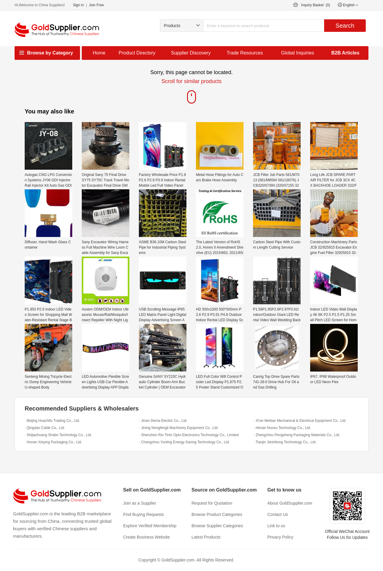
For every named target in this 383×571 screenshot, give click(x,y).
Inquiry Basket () (315, 5)
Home (99, 52)
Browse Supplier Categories (217, 525)
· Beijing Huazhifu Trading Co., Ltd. (52, 421)
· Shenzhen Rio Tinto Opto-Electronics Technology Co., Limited (189, 435)
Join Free (96, 5)
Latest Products (206, 537)
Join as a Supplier (139, 503)
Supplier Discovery (191, 52)
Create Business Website (146, 537)
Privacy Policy (280, 537)
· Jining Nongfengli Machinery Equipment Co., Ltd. (179, 428)
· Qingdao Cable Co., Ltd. (45, 428)
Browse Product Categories (217, 514)
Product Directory (137, 52)
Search (344, 25)
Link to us (276, 525)
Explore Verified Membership (149, 525)
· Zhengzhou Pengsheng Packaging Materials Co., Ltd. (297, 435)
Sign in (78, 5)
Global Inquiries (297, 52)
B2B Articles (345, 52)
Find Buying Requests (143, 514)
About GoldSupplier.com (289, 503)
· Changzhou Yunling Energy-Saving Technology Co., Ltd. (184, 442)
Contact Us (277, 514)
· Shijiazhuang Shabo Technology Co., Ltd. (58, 435)
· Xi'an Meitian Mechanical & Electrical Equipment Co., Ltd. (300, 421)
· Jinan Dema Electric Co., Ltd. (163, 421)
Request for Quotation (212, 503)
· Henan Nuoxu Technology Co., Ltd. (282, 428)
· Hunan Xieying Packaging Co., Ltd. (53, 442)
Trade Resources (245, 52)
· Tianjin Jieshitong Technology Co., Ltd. (285, 442)
